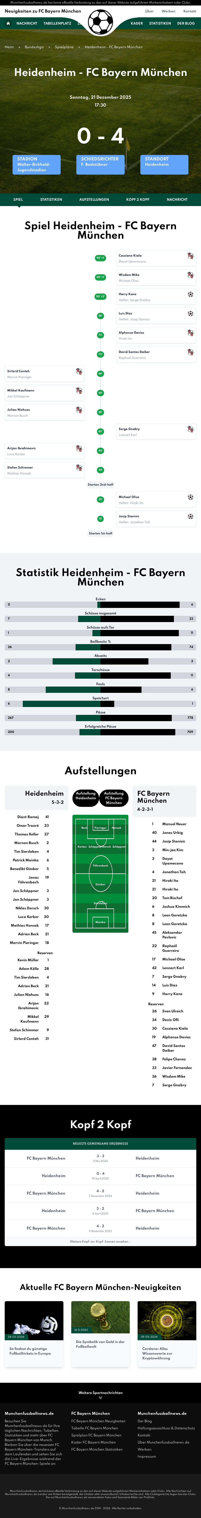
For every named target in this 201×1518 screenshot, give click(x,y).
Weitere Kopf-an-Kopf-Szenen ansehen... (100, 1241)
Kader (137, 23)
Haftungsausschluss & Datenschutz (166, 1428)
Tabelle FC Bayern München (94, 1428)
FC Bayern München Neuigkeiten (98, 1421)
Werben (168, 11)
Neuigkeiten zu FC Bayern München (43, 11)
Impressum (147, 1456)
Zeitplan (86, 23)
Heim (9, 47)
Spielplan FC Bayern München (96, 1435)
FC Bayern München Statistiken (96, 1449)
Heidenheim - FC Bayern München (114, 47)
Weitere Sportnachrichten (101, 1395)
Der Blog (186, 23)
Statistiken (160, 23)
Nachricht (26, 23)
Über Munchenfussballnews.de (163, 1442)
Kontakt (189, 11)
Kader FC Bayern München (93, 1442)
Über (149, 11)
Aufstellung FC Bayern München (114, 798)
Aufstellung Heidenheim (86, 796)
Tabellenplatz (57, 23)
